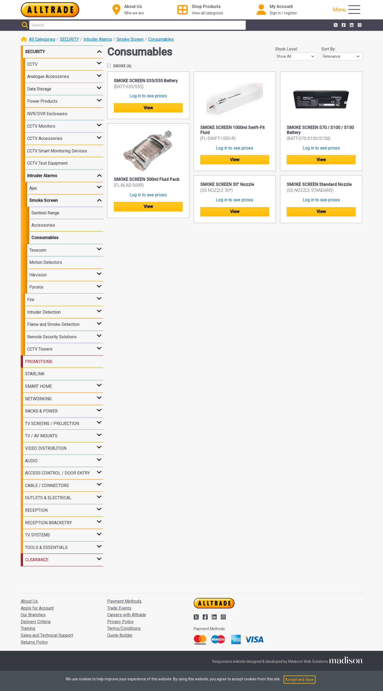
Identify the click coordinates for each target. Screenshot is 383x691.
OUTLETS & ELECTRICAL (48, 497)
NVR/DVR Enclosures (47, 113)
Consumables (161, 39)
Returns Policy (34, 642)
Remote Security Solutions (52, 336)
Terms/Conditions (124, 628)
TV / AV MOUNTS (41, 435)
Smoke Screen (130, 39)
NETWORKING (38, 398)
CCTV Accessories (44, 138)
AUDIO (31, 460)
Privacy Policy (120, 621)
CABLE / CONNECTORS (47, 485)
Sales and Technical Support (47, 635)
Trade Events (119, 608)
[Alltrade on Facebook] (343, 25)
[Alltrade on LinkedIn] (351, 25)
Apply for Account (37, 608)
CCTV (32, 64)
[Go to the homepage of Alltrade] (50, 9)
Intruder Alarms (98, 39)
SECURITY (69, 39)
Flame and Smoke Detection (53, 324)
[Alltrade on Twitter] (335, 25)
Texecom (37, 250)
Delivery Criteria (36, 621)
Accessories (43, 225)
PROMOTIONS (38, 361)
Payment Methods (124, 601)
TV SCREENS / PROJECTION (52, 423)
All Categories (42, 39)
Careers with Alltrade (126, 614)
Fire (30, 299)
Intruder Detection (44, 312)
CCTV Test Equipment (47, 163)
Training (28, 628)
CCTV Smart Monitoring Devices (57, 150)
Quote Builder (119, 635)
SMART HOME (38, 386)
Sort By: (328, 49)
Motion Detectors (45, 262)
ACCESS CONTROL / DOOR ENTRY (57, 473)
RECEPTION (36, 510)
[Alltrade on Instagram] (359, 25)
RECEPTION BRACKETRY (48, 522)
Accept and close (299, 679)
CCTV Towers (39, 349)
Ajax (33, 188)
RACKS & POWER (41, 411)
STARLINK (34, 373)
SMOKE (119, 66)
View (148, 107)
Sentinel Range (45, 212)
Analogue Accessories (48, 76)
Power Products (42, 101)
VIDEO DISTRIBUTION (45, 448)
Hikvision (38, 274)
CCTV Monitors (41, 126)
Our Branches (33, 614)
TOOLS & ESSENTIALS (46, 547)
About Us (29, 601)
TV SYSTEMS (37, 535)
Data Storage (39, 88)
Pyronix (36, 287)
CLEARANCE (36, 559)
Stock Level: (286, 49)
